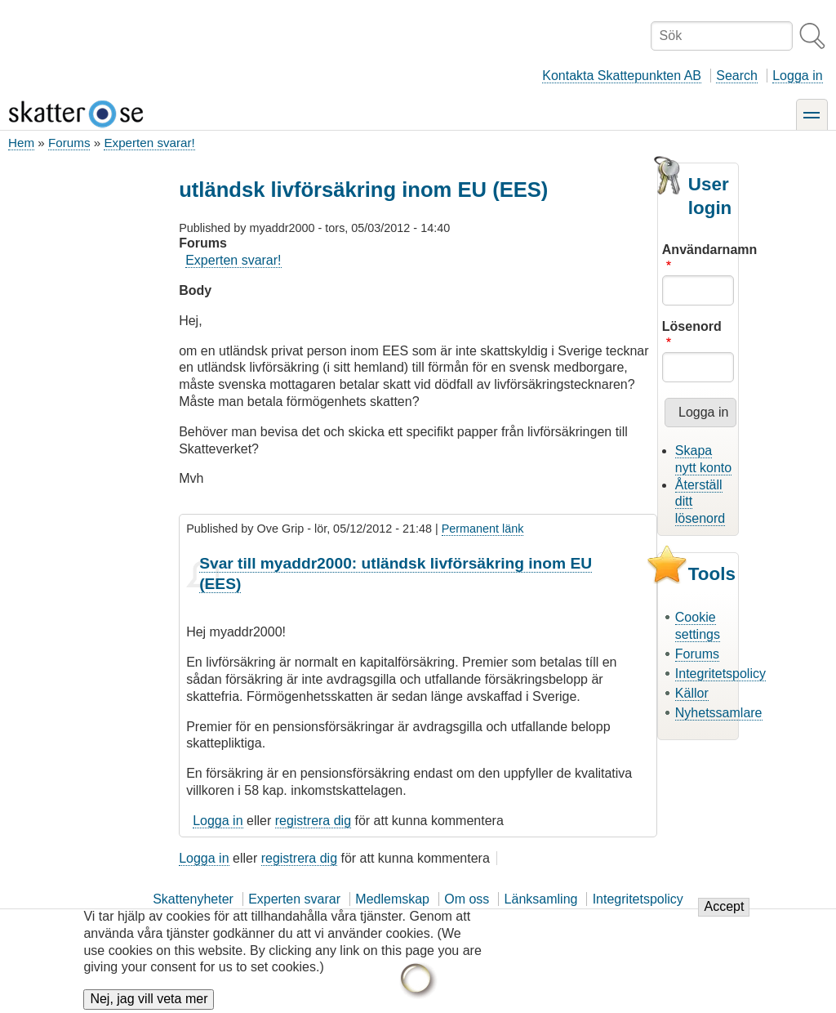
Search (737, 76)
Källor (692, 693)
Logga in (797, 76)
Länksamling (541, 899)
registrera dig (313, 821)
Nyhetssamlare (719, 713)
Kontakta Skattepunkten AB (621, 76)
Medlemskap (392, 899)
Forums (69, 142)
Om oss (466, 899)
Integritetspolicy (720, 674)
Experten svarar (294, 899)
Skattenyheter (193, 899)
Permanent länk (483, 528)
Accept (724, 917)
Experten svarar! (149, 142)
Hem (21, 142)
